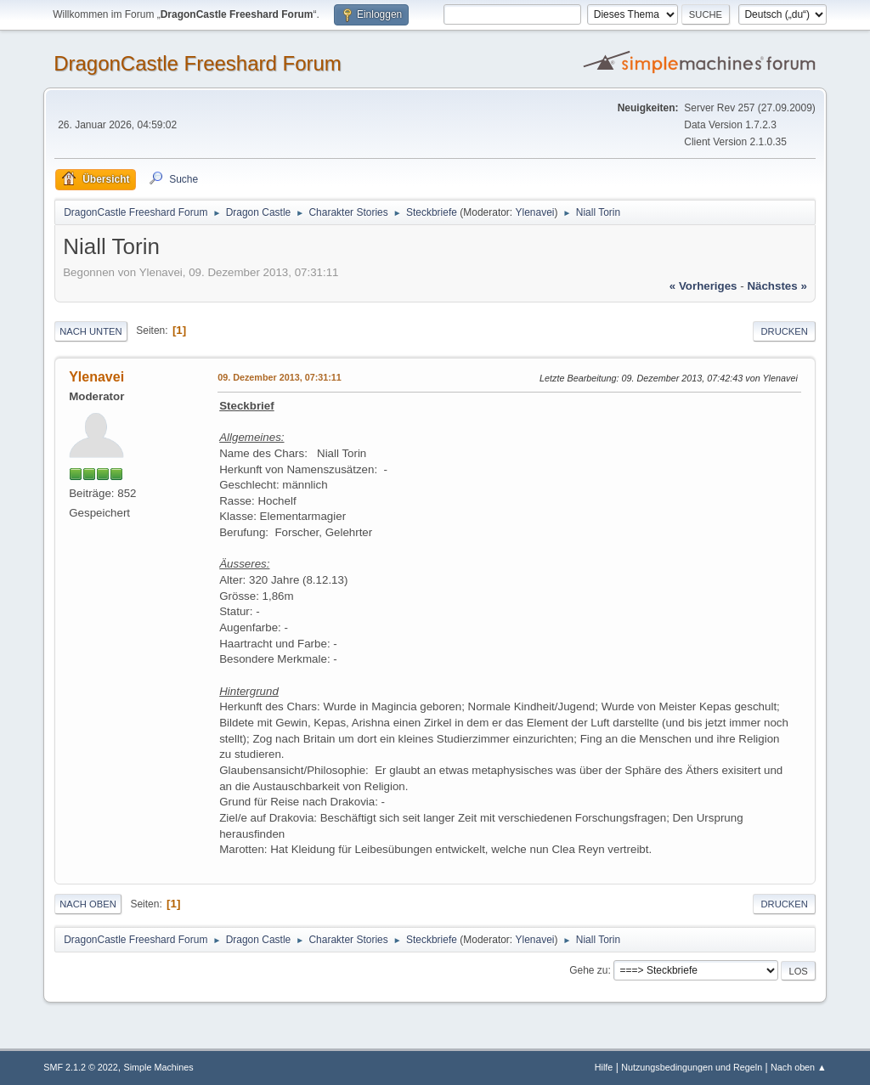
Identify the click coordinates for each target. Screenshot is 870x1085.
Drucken (783, 331)
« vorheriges (703, 286)
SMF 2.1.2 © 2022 (80, 1067)
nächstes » (776, 286)
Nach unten (90, 331)
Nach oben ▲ (799, 1067)
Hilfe (604, 1067)
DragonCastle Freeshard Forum (198, 63)
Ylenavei (535, 212)
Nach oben (87, 904)
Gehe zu (588, 970)
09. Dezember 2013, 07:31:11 (280, 377)
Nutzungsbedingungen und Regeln (691, 1067)
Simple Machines (159, 1067)
